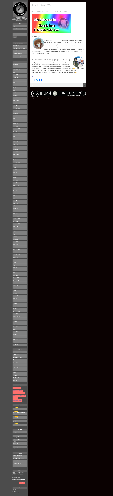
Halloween (15, 409)
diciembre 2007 (16, 277)
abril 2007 (15, 298)
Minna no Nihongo (16, 460)
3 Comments (49, 85)
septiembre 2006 (16, 316)
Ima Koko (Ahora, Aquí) (18, 53)
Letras (14, 364)
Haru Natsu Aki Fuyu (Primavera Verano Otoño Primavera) (19, 56)
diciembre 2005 (16, 339)
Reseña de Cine (16, 377)
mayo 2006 (15, 326)
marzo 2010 (15, 208)
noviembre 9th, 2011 (38, 85)
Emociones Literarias (17, 357)
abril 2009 (15, 236)
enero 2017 (15, 97)
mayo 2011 (15, 172)
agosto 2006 (15, 319)
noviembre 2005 (16, 342)
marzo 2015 (15, 113)
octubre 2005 (15, 344)
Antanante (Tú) (16, 45)
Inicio (14, 26)
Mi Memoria (15, 443)
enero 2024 (15, 67)
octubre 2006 (15, 313)
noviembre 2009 (16, 218)
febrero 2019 (15, 77)
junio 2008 (15, 262)
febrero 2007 (15, 303)
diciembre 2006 (16, 308)
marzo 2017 (15, 95)
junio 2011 (15, 169)
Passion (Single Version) (18, 424)
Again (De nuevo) (16, 50)
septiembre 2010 (16, 193)
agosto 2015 (15, 110)
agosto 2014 (15, 118)
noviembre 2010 (16, 187)
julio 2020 (15, 72)
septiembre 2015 (16, 108)
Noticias (14, 370)
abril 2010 (15, 205)
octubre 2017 (15, 87)
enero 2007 (15, 306)
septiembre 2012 (16, 141)
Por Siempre (15, 432)
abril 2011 (15, 175)
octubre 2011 (15, 159)
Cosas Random (16, 354)
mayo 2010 (15, 203)
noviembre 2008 (16, 249)
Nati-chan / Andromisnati (67, 85)
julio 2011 (15, 167)
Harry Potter (15, 362)
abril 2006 (15, 329)
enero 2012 (15, 151)
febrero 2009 (15, 241)
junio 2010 (15, 200)
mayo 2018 (15, 79)
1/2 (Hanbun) (15, 417)
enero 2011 (15, 182)
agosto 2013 (15, 136)
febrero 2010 (15, 211)
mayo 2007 (15, 295)
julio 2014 (15, 121)
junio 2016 (15, 105)
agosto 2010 (15, 195)
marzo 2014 (15, 123)
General (14, 359)
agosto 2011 (15, 164)
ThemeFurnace (53, 98)
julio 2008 (15, 259)
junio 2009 (15, 231)
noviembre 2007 (16, 280)
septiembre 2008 (16, 254)
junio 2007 (15, 293)
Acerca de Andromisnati (18, 28)
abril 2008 (15, 267)
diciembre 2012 (16, 139)
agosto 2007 (15, 288)
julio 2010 (15, 198)
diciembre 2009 (16, 216)
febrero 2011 (15, 180)
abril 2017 (15, 92)
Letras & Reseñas (16, 367)
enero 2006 (15, 337)
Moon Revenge (16, 436)
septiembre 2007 (16, 285)
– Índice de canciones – (18, 352)
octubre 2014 (15, 115)
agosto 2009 (15, 226)
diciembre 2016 (16, 100)
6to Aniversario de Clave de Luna (49, 11)
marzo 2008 (15, 270)
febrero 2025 (15, 64)
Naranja (14, 421)
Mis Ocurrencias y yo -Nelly (18, 458)
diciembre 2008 (16, 247)
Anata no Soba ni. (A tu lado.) (19, 48)
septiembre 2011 (16, 162)
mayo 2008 (15, 265)
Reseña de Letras (16, 380)
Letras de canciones (17, 463)
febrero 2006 (15, 334)
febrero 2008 (15, 272)
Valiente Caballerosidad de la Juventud (19, 413)
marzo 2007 (15, 301)
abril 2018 (15, 82)
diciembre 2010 (16, 185)
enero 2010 (15, 213)
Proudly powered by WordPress (36, 98)
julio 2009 (15, 229)
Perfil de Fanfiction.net (17, 455)
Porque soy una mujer (17, 447)
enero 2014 (15, 126)
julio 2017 (15, 90)
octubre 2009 (15, 221)
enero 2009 (15, 244)
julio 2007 (15, 290)
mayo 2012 (15, 144)
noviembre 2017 (16, 85)
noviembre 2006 (16, 311)
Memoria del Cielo (16, 439)
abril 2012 (15, 146)
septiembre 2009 (16, 223)
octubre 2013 (15, 131)
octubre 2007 (15, 283)
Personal (15, 375)
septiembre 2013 (16, 133)
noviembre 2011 (16, 157)
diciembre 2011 (16, 154)
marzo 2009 (15, 239)
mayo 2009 (15, 234)
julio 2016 (15, 103)
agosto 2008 (15, 257)
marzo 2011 (15, 177)
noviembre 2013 (16, 128)
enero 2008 (15, 275)
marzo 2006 (15, 331)
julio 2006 (15, 321)
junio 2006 (15, 324)
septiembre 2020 (16, 69)
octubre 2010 (15, 190)
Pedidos (14, 372)
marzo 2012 (15, 149)
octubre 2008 (15, 252)
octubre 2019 (15, 74)
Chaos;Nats (15, 466)
